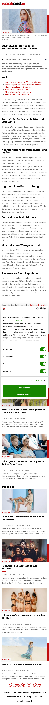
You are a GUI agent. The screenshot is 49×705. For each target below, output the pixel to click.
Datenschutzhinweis (16, 697)
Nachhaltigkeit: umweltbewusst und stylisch (23, 84)
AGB (45, 692)
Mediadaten (23, 692)
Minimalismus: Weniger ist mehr (18, 92)
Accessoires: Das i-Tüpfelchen (17, 94)
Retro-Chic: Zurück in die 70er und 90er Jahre (23, 82)
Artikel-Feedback (24, 701)
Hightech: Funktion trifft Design (18, 87)
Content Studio (9, 692)
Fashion (7, 32)
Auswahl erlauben (24, 394)
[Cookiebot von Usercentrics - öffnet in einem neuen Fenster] (36, 308)
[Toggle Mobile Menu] (45, 3)
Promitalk (7, 405)
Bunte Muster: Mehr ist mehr (16, 89)
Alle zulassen (24, 388)
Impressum (36, 692)
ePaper (30, 697)
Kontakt (38, 697)
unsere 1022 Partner (19, 321)
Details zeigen (36, 381)
